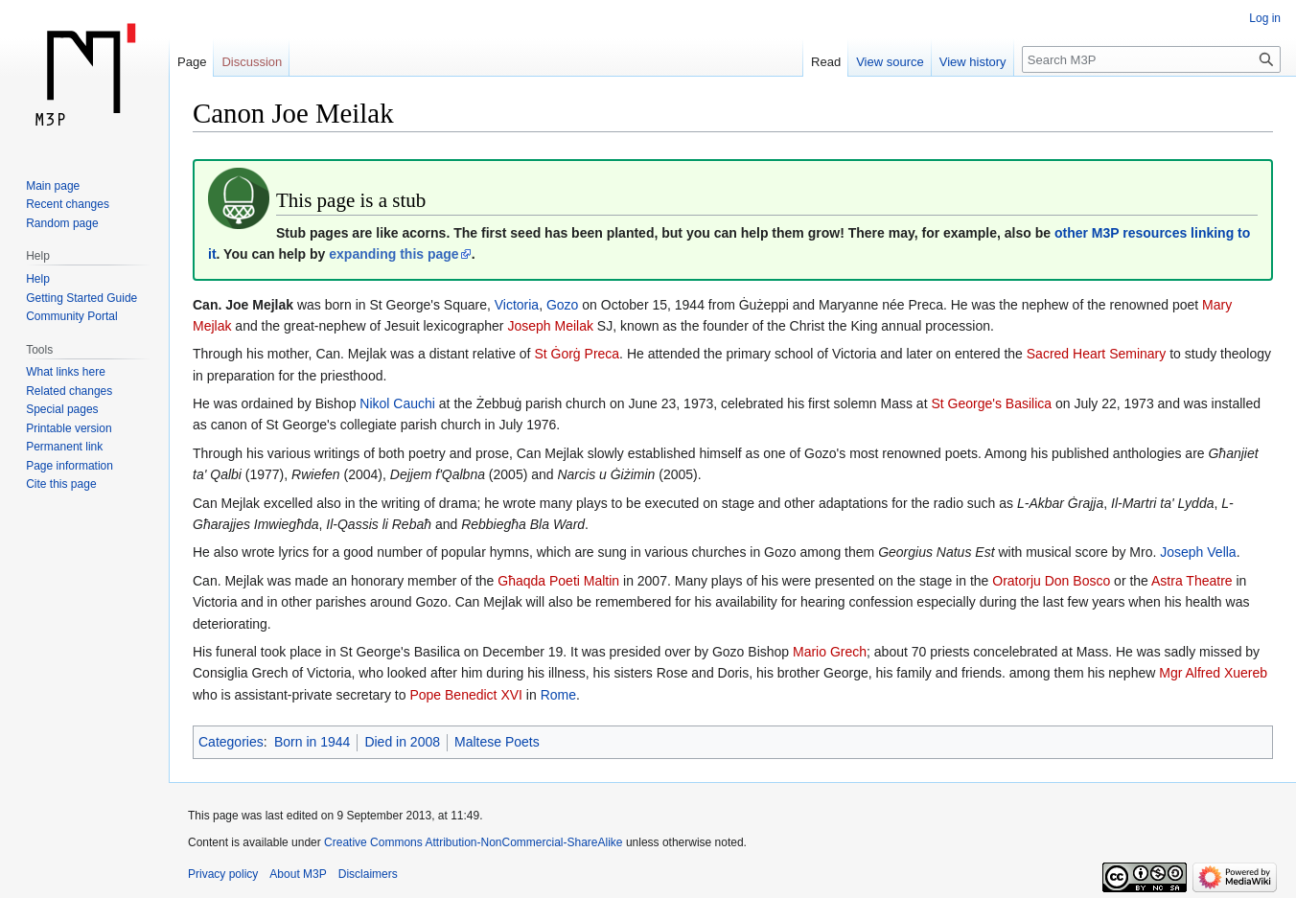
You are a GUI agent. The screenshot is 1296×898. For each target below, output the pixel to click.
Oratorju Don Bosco (1051, 580)
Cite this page (61, 484)
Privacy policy (223, 874)
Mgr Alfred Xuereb (1213, 672)
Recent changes (67, 204)
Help (38, 279)
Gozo (562, 304)
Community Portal (71, 316)
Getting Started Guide (81, 298)
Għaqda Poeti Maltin (558, 580)
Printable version (68, 428)
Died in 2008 (402, 741)
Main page (53, 186)
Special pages (62, 409)
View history (973, 62)
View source (890, 62)
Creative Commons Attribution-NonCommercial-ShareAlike (473, 842)
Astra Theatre (1192, 580)
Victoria (517, 304)
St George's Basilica (991, 403)
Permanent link (64, 446)
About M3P (297, 874)
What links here (65, 372)
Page (191, 62)
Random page (62, 223)
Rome (558, 694)
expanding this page (393, 254)
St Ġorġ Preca (576, 353)
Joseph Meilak (550, 326)
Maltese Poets (497, 741)
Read (826, 62)
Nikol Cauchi (397, 403)
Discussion (251, 62)
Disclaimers (368, 874)
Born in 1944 (312, 741)
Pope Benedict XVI (465, 694)
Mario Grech (830, 651)
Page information (69, 465)
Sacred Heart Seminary (1097, 353)
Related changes (69, 391)
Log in (1265, 18)
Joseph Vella (1198, 552)
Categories (231, 741)
